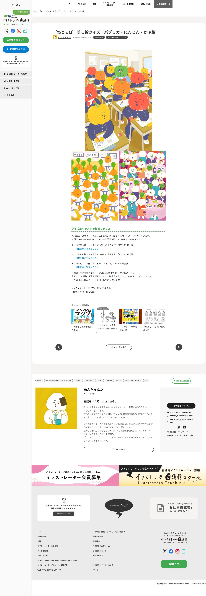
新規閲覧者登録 (16, 49)
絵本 (39, 383)
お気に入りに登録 (181, 382)
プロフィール (118, 451)
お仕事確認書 (99, 539)
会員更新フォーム (101, 556)
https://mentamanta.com (180, 418)
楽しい (128, 379)
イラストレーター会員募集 (110, 3)
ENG (18, 4)
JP (13, 4)
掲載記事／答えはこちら (87, 248)
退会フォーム (99, 561)
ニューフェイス (11, 88)
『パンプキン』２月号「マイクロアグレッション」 (106, 320)
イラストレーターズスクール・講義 (54, 572)
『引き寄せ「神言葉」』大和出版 (130, 320)
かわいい (83, 379)
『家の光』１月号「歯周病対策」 (154, 320)
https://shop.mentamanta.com (181, 423)
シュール (107, 379)
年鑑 (94, 4)
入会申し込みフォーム (102, 550)
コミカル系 (95, 379)
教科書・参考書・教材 (54, 379)
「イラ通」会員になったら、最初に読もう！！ (113, 534)
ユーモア (118, 379)
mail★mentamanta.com (179, 415)
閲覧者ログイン (15, 40)
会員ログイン (163, 4)
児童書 (39, 379)
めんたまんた (64, 37)
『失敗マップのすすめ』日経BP (82, 320)
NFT (96, 577)
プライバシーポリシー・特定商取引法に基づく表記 (60, 567)
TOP (39, 534)
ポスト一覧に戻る (117, 347)
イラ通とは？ (43, 539)
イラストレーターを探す (15, 74)
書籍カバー (72, 379)
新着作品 (9, 95)
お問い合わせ (145, 4)
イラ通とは (81, 4)
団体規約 (97, 545)
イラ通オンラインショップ (106, 571)
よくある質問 (128, 4)
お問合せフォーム (181, 408)
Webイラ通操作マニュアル (50, 577)
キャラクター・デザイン (144, 379)
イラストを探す (11, 81)
